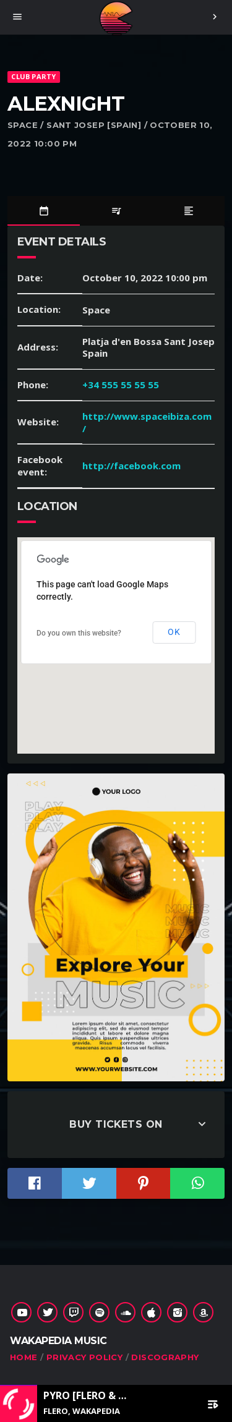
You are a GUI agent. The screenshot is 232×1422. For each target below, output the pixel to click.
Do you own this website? (79, 633)
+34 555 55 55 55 (120, 384)
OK (174, 632)
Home (24, 1357)
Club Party (33, 76)
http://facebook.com (131, 465)
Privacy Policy (84, 1357)
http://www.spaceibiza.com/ (147, 422)
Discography (165, 1357)
